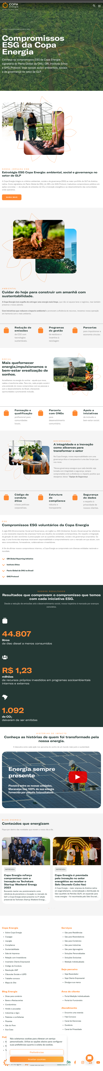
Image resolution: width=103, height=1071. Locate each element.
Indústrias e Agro (12, 1013)
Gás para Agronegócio (74, 949)
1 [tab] (48, 908)
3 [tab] (54, 908)
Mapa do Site (10, 983)
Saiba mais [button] (11, 197)
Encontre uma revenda (74, 1013)
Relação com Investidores (15, 958)
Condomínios (10, 1004)
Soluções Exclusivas (73, 958)
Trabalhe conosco (12, 978)
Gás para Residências (73, 932)
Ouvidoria (68, 1025)
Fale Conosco (70, 1017)
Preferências (37, 1052)
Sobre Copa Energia (13, 932)
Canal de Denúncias (73, 1021)
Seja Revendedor (71, 974)
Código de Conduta (13, 966)
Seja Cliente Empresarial (74, 978)
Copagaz (8, 937)
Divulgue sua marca (73, 982)
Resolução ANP (11, 970)
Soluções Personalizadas (75, 953)
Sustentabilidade (12, 949)
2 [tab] (51, 908)
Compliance (10, 945)
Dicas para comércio (13, 996)
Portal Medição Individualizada (77, 996)
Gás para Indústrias (73, 945)
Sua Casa (9, 1029)
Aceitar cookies (37, 1059)
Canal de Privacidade (73, 1029)
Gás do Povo (10, 1025)
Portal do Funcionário (73, 1000)
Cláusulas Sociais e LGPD (15, 974)
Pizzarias (8, 1021)
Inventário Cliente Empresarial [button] (17, 962)
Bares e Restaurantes (14, 1000)
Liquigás (8, 941)
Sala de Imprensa (12, 953)
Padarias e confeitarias (14, 1017)
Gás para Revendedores (74, 937)
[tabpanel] (51, 47)
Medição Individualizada (74, 962)
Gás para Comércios (73, 941)
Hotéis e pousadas (13, 1009)
